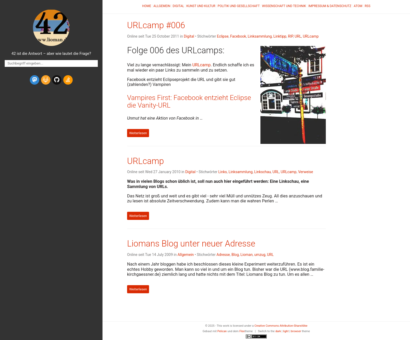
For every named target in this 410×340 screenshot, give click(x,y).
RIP (290, 36)
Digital (178, 6)
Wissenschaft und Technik (284, 6)
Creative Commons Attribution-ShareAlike (281, 325)
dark (278, 331)
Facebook (238, 36)
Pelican (222, 331)
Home (146, 6)
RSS (368, 6)
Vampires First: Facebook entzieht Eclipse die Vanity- (189, 101)
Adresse (223, 255)
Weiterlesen (138, 133)
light (286, 331)
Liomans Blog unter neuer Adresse (191, 244)
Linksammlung (260, 36)
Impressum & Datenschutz (329, 6)
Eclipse (223, 36)
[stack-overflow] (68, 80)
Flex (241, 331)
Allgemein (161, 6)
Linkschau (262, 172)
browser (296, 331)
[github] (56, 80)
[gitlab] (45, 80)
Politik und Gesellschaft (239, 6)
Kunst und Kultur (200, 6)
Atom (358, 6)
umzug (259, 255)
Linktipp (280, 36)
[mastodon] (34, 80)
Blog (235, 255)
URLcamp (310, 36)
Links (222, 172)
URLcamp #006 (156, 25)
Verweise (305, 172)
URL (298, 36)
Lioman (247, 255)
